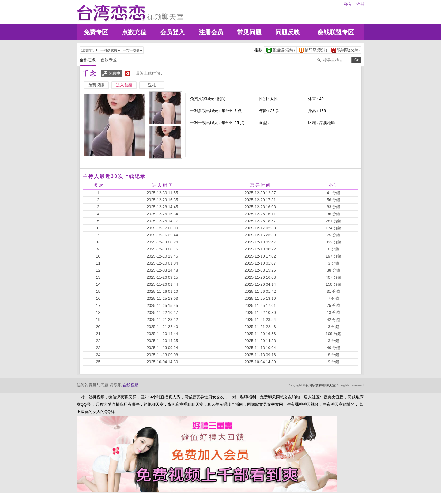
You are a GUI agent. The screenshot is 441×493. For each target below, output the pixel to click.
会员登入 (172, 32)
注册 (360, 4)
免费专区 (96, 32)
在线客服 (130, 385)
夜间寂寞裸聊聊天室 (320, 385)
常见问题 (249, 32)
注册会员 (211, 32)
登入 (348, 4)
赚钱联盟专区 (335, 32)
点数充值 (134, 32)
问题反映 (287, 32)
